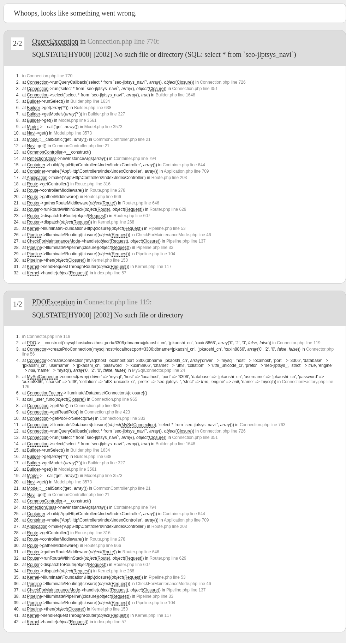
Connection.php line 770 (122, 41)
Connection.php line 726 (222, 82)
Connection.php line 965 (114, 399)
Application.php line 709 (186, 171)
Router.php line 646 (141, 203)
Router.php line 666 (102, 196)
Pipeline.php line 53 (167, 228)
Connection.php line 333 (122, 418)
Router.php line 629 (168, 209)
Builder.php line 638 (92, 107)
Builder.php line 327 (106, 114)
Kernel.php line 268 (116, 222)
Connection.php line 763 (262, 424)
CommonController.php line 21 (121, 139)
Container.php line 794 (135, 158)
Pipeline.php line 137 (185, 241)
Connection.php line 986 (97, 405)
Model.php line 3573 (103, 126)
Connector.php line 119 (117, 302)
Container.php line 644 (184, 164)
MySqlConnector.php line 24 (158, 370)
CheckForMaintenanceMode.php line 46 (173, 234)
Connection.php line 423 (107, 412)
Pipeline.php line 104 (155, 253)
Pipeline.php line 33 (154, 247)
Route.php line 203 (169, 177)
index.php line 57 (110, 272)
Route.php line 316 (93, 183)
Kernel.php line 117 (153, 266)
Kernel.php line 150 (109, 260)
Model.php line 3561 (77, 120)
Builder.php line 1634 (90, 101)
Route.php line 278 (107, 190)
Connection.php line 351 (194, 88)
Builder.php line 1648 (175, 95)
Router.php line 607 (132, 215)
